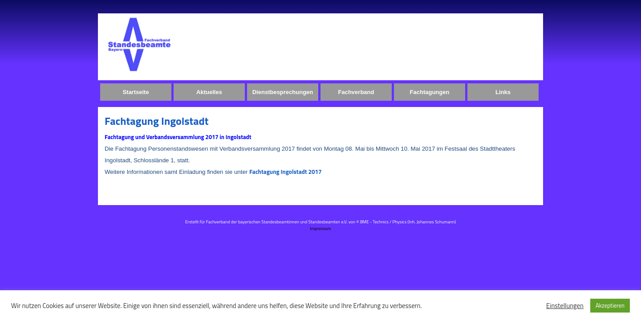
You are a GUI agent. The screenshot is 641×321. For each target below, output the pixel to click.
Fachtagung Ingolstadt (156, 121)
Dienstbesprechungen (282, 92)
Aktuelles (209, 92)
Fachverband (356, 92)
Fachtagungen (430, 92)
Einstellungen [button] (565, 306)
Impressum (320, 228)
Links (503, 92)
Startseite (135, 92)
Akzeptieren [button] (610, 305)
